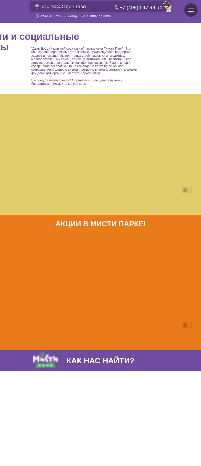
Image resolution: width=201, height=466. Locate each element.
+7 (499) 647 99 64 (140, 7)
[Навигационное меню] (191, 10)
